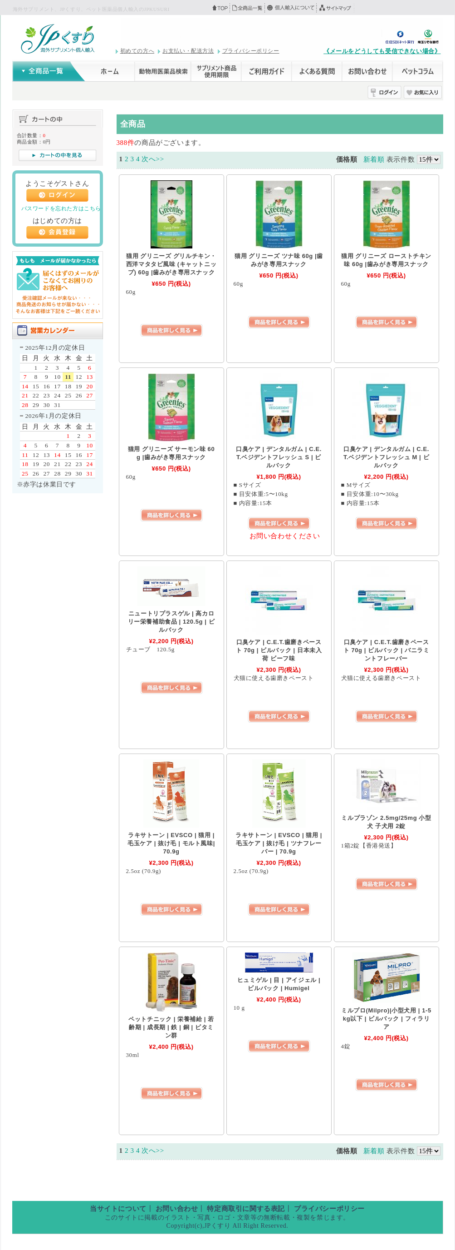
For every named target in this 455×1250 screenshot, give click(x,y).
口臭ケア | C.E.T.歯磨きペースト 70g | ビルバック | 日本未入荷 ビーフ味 (279, 650)
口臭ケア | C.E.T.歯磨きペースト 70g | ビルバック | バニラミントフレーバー (386, 650)
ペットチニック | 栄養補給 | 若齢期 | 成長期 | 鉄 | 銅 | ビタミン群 (171, 1027)
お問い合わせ (177, 1208)
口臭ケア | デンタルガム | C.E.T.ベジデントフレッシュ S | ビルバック (279, 457)
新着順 (374, 159)
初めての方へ (137, 51)
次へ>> (153, 159)
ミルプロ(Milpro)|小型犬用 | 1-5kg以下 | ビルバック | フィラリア (386, 1018)
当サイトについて (118, 1208)
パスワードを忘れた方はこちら (61, 208)
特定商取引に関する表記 (246, 1208)
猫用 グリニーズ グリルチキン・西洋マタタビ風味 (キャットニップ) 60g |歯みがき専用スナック (171, 264)
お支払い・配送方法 (188, 51)
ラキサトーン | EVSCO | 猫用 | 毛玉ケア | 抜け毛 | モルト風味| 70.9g (171, 843)
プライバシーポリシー (250, 51)
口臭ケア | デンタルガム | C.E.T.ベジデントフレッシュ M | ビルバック (386, 457)
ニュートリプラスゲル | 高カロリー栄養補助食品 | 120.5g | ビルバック (171, 621)
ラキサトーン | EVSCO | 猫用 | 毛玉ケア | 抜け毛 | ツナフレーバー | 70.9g (278, 843)
